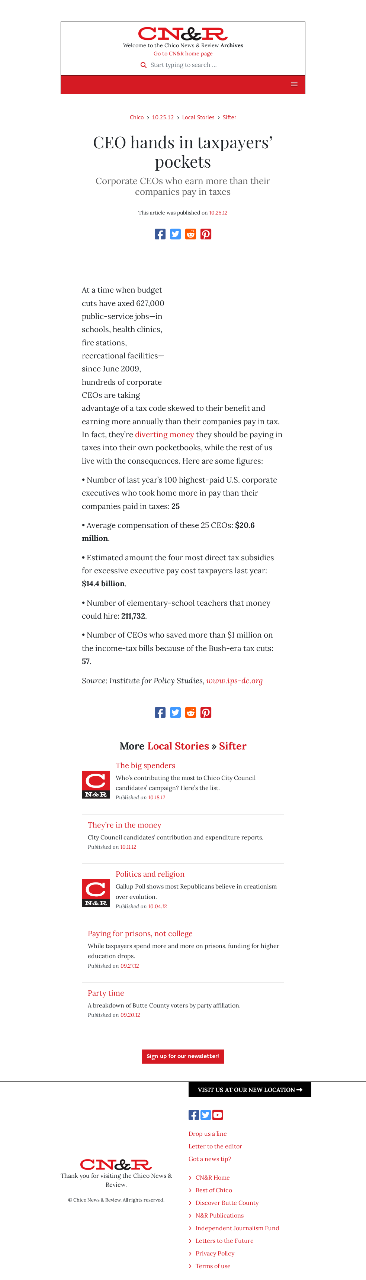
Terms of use (213, 1266)
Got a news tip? (210, 1159)
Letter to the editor (215, 1146)
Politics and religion (150, 873)
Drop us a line (208, 1133)
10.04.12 (157, 906)
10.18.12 (157, 797)
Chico (137, 117)
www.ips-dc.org (234, 681)
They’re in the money (124, 824)
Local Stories (198, 117)
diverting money (164, 434)
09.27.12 (130, 965)
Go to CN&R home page (183, 53)
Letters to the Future (225, 1240)
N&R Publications (220, 1215)
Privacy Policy (215, 1253)
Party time (106, 992)
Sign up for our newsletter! (183, 1056)
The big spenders (145, 765)
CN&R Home (213, 1177)
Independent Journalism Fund (237, 1228)
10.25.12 (163, 117)
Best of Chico (214, 1190)
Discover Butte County (227, 1202)
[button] (294, 84)
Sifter (229, 117)
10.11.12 (129, 846)
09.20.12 (130, 1014)
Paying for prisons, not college (140, 933)
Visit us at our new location (250, 1089)
